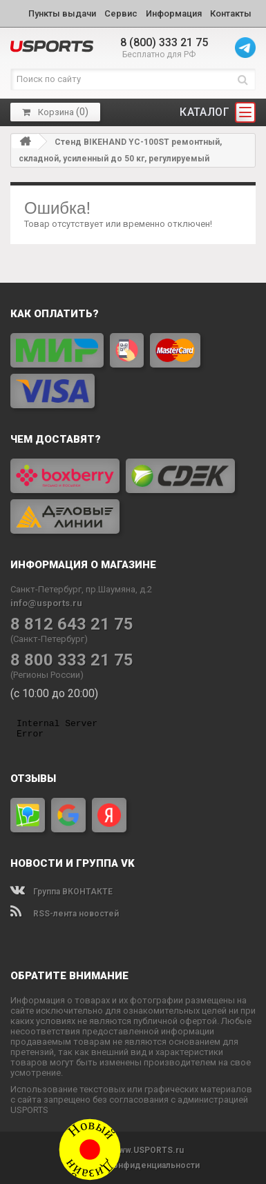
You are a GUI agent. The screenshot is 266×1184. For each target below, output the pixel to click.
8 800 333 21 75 (71, 660)
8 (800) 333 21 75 (164, 42)
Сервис (120, 13)
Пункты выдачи (62, 13)
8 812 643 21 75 (71, 624)
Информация (174, 13)
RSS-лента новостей (64, 914)
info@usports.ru (46, 603)
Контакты (230, 13)
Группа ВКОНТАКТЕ (61, 891)
